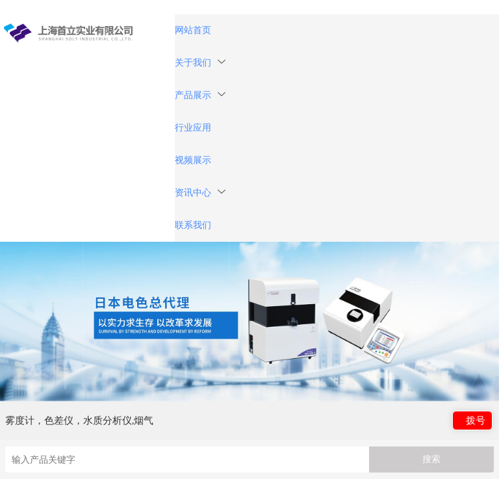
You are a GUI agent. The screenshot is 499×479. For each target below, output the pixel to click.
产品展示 (200, 95)
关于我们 (200, 63)
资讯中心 (200, 193)
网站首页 (193, 30)
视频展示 (193, 160)
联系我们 (193, 225)
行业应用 (193, 128)
